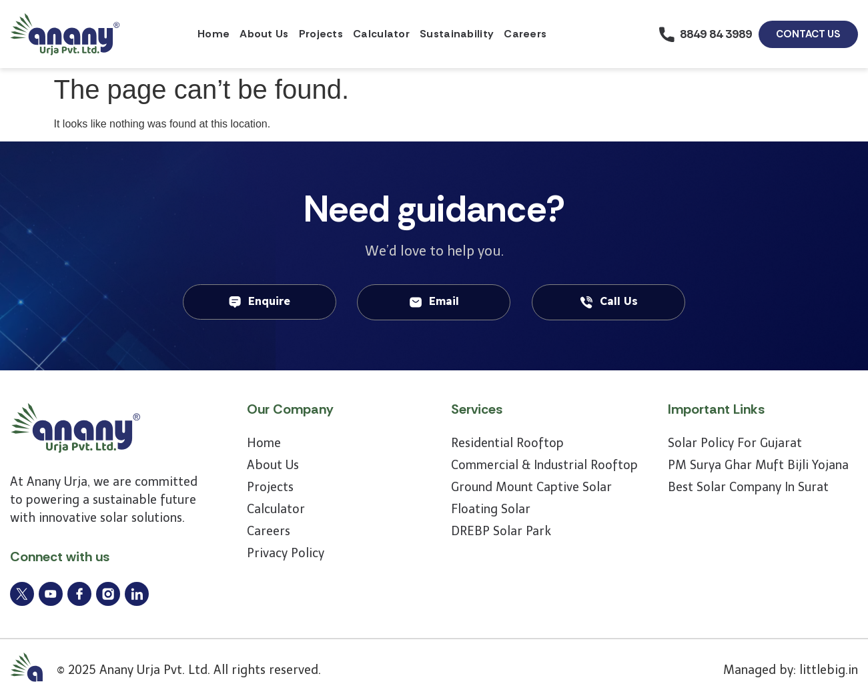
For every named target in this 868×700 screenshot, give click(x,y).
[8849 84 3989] (667, 34)
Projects (321, 34)
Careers (525, 34)
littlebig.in (828, 670)
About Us (264, 34)
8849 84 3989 (716, 34)
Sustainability (457, 34)
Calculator (381, 34)
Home (213, 34)
